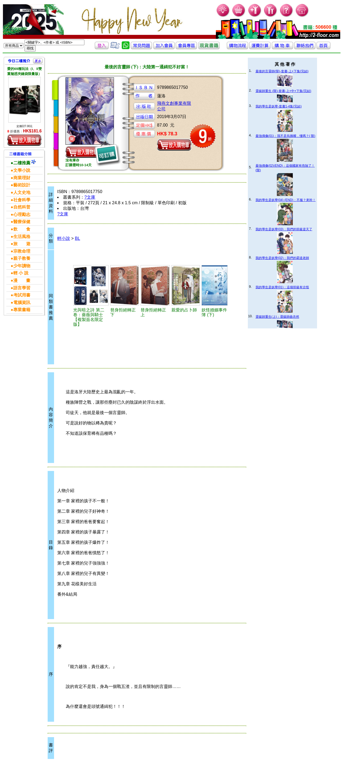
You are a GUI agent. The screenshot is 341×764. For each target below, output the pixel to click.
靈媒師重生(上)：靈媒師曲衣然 (277, 317)
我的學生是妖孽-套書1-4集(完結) (279, 106)
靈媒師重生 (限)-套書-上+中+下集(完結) (283, 91)
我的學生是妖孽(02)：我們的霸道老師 (282, 258)
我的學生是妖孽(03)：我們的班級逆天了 (284, 229)
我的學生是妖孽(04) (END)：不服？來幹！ (286, 200)
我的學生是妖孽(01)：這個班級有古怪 (282, 287)
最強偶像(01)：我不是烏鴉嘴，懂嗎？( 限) (285, 136)
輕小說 (63, 238)
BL (77, 238)
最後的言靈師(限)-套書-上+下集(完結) (282, 71)
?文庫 (89, 197)
